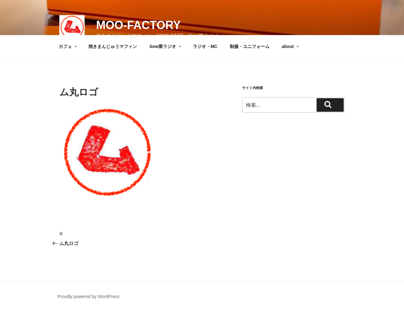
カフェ (68, 46)
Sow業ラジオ (165, 46)
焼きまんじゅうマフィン (112, 46)
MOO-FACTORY (138, 25)
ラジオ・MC (205, 46)
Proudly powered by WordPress (88, 296)
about (291, 46)
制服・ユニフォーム (250, 46)
